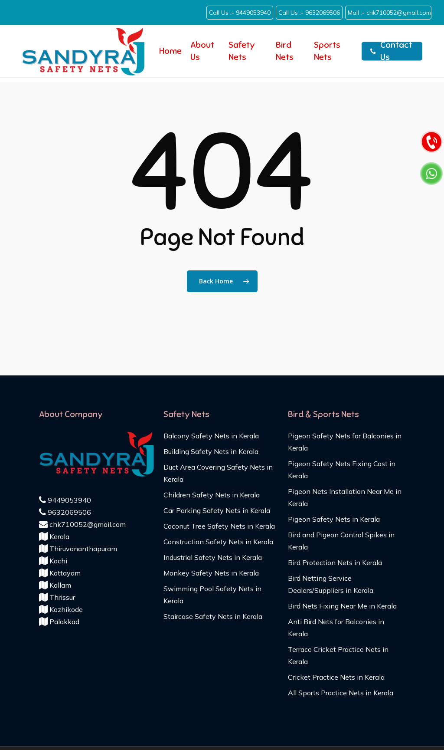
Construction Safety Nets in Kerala (218, 541)
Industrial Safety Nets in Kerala (212, 557)
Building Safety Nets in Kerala (210, 451)
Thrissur (57, 597)
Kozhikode (61, 609)
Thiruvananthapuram (78, 548)
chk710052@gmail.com (82, 524)
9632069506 (65, 512)
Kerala (54, 536)
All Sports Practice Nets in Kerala (340, 692)
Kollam (55, 585)
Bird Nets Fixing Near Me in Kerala (342, 606)
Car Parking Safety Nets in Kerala (216, 510)
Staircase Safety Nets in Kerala (212, 616)
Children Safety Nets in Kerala (211, 494)
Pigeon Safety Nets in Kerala (334, 519)
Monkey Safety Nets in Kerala (211, 573)
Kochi (53, 560)
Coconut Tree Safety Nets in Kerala (219, 526)
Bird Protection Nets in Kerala (335, 562)
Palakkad (59, 621)
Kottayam (60, 573)
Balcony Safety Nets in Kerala (211, 435)
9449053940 (65, 500)
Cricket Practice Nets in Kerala (336, 677)
